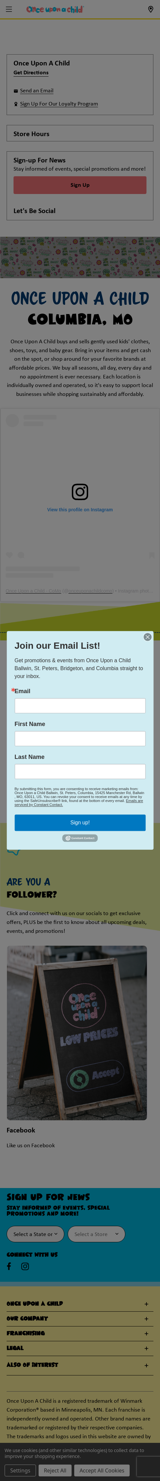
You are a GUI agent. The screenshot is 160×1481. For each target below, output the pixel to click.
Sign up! (80, 822)
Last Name (30, 757)
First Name (30, 724)
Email (22, 691)
